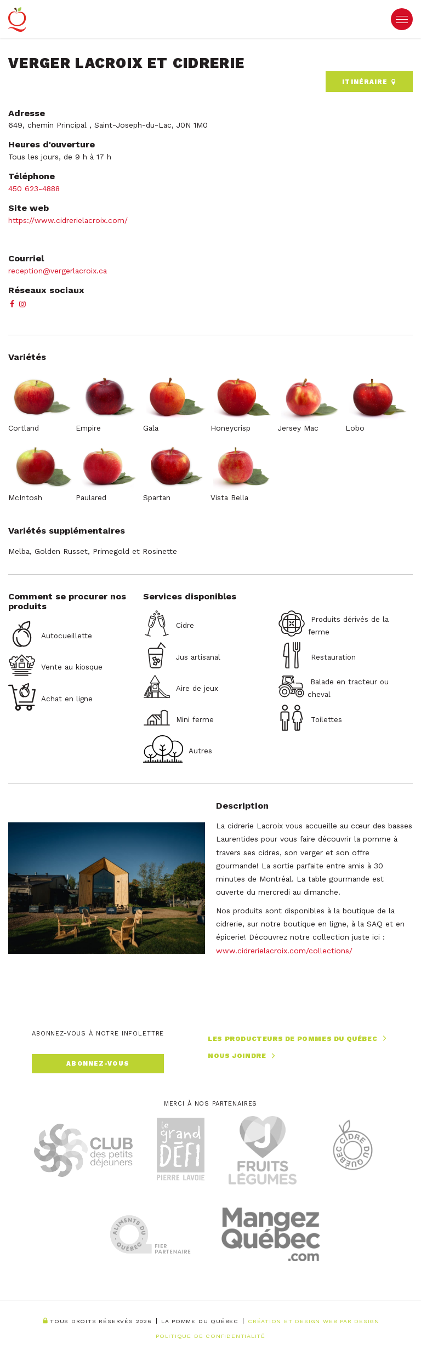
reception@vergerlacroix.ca (57, 270)
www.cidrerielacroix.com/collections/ (284, 950)
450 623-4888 (35, 188)
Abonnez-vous (97, 1063)
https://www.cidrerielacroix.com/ (68, 220)
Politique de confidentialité (210, 1336)
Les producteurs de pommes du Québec (298, 1038)
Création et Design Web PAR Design (313, 1321)
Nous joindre (243, 1056)
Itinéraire (369, 81)
